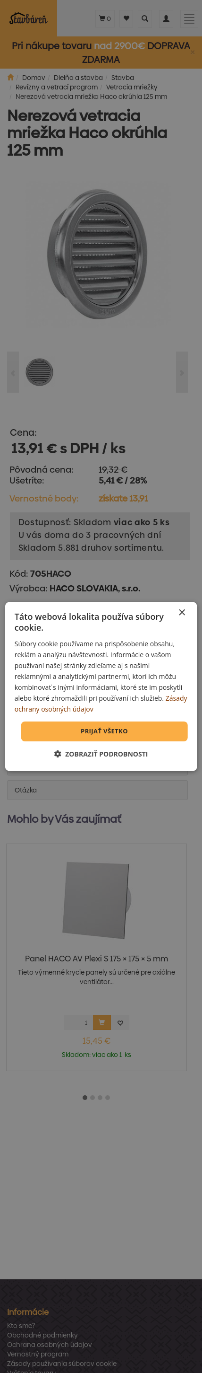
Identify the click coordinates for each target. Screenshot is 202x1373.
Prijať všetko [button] (104, 731)
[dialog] (101, 686)
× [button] (181, 612)
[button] (101, 753)
